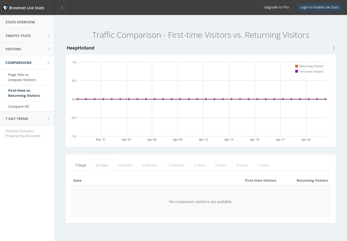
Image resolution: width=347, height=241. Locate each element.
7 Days (80, 165)
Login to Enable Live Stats (319, 7)
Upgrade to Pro (276, 7)
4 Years (242, 165)
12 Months (176, 165)
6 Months (150, 165)
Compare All (18, 106)
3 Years (221, 165)
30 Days (101, 165)
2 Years (200, 165)
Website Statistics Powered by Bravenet (22, 133)
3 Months (125, 165)
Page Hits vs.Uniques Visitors (22, 77)
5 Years (263, 165)
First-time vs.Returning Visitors (24, 93)
